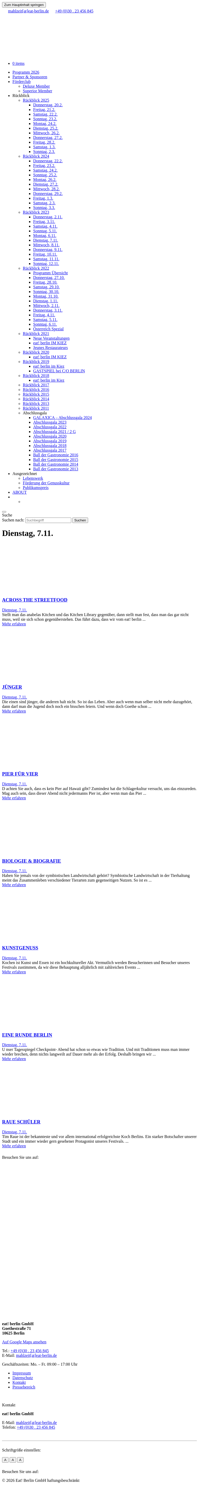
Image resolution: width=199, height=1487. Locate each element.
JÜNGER (12, 687)
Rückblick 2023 (36, 212)
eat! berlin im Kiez (48, 366)
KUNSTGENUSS (20, 948)
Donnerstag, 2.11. (47, 217)
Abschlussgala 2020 (49, 436)
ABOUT (19, 492)
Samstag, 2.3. (44, 203)
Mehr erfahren (14, 624)
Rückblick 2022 (36, 268)
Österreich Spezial (48, 329)
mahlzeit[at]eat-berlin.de (36, 1355)
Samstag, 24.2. (45, 170)
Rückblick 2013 (36, 403)
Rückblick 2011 (36, 408)
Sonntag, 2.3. (44, 151)
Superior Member (37, 91)
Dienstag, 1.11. (45, 301)
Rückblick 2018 (36, 375)
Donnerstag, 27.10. (49, 277)
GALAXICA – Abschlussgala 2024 (62, 417)
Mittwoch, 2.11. (46, 305)
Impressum (21, 1373)
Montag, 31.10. (46, 296)
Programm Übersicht (50, 273)
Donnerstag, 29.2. (48, 193)
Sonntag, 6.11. (45, 324)
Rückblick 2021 (36, 333)
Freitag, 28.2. (44, 142)
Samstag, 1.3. (44, 147)
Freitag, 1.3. (43, 198)
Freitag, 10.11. (45, 254)
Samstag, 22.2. (45, 114)
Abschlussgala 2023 (49, 422)
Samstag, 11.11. (46, 259)
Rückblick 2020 (36, 352)
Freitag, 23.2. (44, 165)
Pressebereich (23, 1387)
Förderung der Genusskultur (46, 483)
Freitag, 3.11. (44, 221)
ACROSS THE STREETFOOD (34, 600)
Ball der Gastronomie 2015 (55, 459)
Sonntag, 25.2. (45, 175)
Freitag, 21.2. (44, 109)
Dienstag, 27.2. (45, 184)
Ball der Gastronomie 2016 (55, 455)
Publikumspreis (36, 487)
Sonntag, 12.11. (46, 263)
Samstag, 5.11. (45, 319)
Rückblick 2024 (36, 156)
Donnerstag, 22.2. (48, 161)
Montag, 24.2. (44, 123)
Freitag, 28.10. (45, 282)
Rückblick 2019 (36, 361)
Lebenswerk (33, 478)
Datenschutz (22, 1378)
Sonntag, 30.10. (46, 291)
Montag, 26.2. (44, 179)
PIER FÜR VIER (20, 774)
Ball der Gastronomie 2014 (55, 464)
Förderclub (21, 81)
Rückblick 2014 (36, 399)
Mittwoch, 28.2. (46, 189)
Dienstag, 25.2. (45, 128)
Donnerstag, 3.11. (47, 310)
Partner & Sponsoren (29, 77)
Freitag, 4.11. (44, 315)
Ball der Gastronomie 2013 (55, 469)
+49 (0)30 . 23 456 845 (30, 1351)
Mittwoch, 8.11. (46, 245)
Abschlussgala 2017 (49, 450)
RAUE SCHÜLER (21, 1122)
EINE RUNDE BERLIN (27, 1035)
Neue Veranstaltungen (51, 338)
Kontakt (19, 1382)
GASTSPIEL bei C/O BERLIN (59, 371)
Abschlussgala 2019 (49, 441)
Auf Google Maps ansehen (24, 1342)
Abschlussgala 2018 (49, 445)
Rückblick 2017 (36, 385)
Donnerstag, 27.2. (48, 137)
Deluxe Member (36, 86)
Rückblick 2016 (36, 389)
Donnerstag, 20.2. (48, 105)
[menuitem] (14, 497)
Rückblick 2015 (36, 394)
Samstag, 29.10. (46, 287)
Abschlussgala (35, 413)
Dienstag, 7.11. (45, 240)
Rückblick (21, 95)
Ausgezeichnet (24, 473)
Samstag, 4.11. (45, 226)
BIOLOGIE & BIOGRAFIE (31, 861)
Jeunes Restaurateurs (50, 347)
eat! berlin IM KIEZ (50, 343)
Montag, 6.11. (44, 235)
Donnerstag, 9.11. (47, 249)
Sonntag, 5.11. (45, 231)
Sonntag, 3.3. (44, 207)
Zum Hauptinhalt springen (24, 5)
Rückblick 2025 (36, 100)
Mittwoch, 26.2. (46, 133)
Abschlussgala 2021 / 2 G (54, 431)
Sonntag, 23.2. (45, 119)
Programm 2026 (25, 72)
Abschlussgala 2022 (49, 427)
